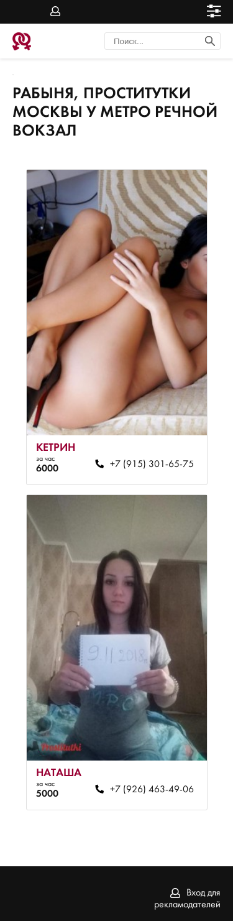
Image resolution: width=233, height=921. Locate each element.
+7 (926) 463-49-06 (152, 790)
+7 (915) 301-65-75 (152, 465)
